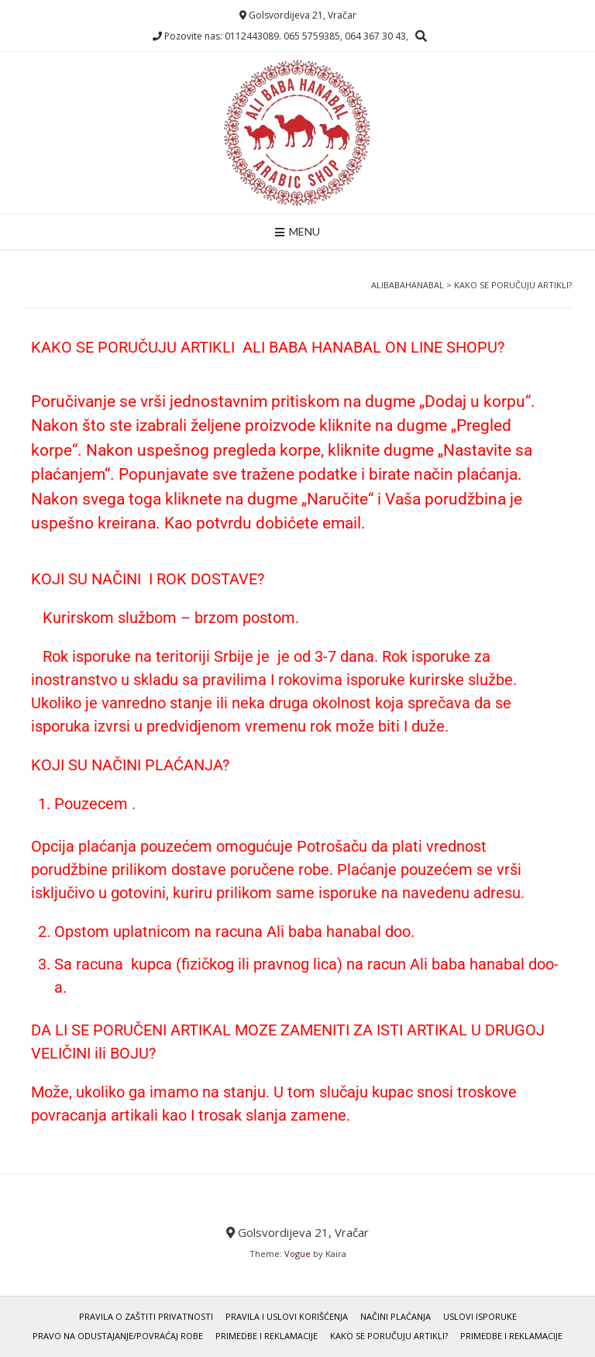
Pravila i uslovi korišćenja (286, 1316)
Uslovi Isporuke (480, 1316)
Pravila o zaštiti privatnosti (146, 1316)
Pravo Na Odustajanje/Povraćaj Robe (118, 1336)
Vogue (297, 1253)
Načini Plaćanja (395, 1316)
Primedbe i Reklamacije (266, 1336)
